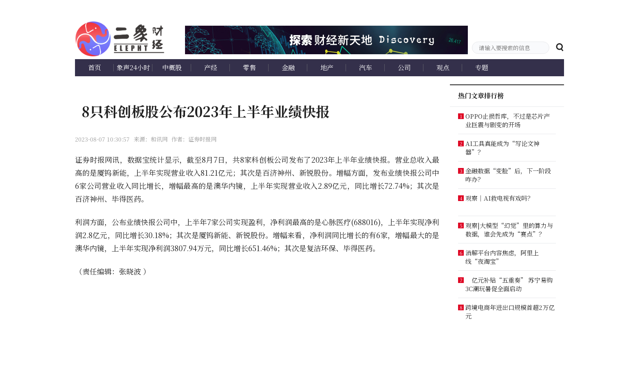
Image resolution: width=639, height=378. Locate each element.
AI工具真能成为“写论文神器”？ (502, 147)
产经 (210, 67)
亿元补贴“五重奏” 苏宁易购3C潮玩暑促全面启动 (509, 284)
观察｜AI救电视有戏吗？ (499, 198)
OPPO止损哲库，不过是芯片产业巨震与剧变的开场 (507, 120)
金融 (288, 67)
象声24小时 (133, 67)
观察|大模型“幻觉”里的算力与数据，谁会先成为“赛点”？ (509, 229)
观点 (443, 67)
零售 (249, 67)
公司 (404, 67)
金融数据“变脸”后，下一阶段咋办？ (508, 174)
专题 (481, 67)
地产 (326, 67)
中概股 (172, 67)
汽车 (365, 67)
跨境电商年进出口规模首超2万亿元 (510, 311)
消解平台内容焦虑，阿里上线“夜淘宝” (502, 256)
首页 (94, 67)
